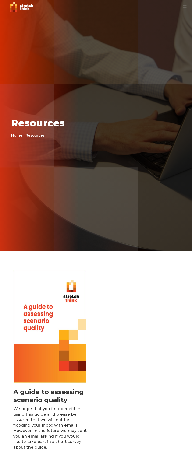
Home (16, 135)
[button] (185, 7)
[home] (21, 7)
